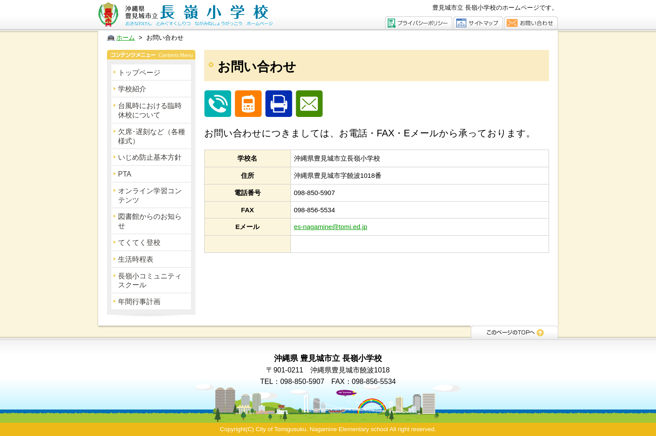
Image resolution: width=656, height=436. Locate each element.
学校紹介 (132, 89)
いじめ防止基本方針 (150, 157)
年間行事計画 (139, 301)
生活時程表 (135, 259)
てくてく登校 (139, 242)
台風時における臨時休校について (150, 110)
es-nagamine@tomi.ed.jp (330, 226)
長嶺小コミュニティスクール (150, 280)
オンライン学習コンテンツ (150, 195)
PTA (124, 174)
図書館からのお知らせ (150, 221)
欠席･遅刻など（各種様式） (151, 136)
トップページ (139, 72)
